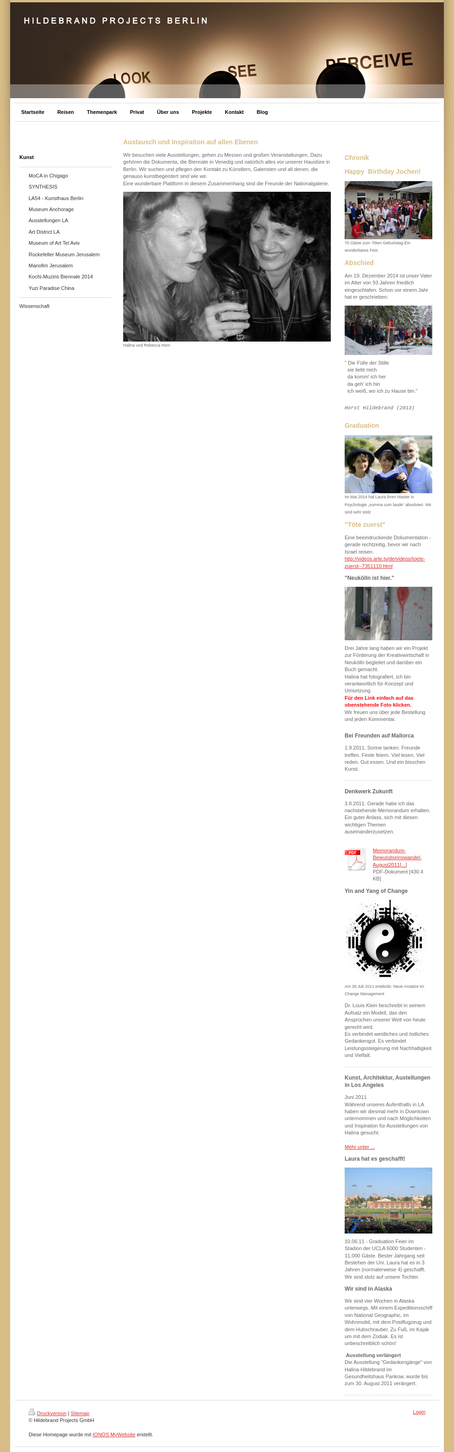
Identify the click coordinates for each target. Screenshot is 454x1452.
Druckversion (47, 1413)
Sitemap (80, 1413)
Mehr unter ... (360, 1147)
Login (419, 1412)
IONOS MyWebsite (114, 1434)
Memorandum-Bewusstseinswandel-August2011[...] (397, 858)
